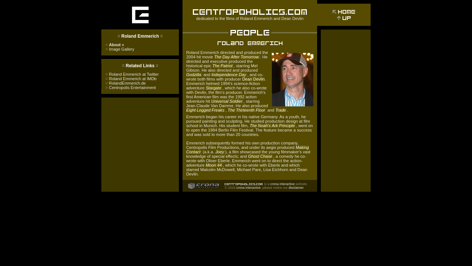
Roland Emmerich (256, 18)
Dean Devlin (292, 18)
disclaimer (296, 188)
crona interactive (282, 184)
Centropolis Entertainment (130, 87)
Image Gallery (119, 49)
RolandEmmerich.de (125, 83)
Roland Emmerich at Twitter (132, 74)
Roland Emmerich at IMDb (130, 78)
